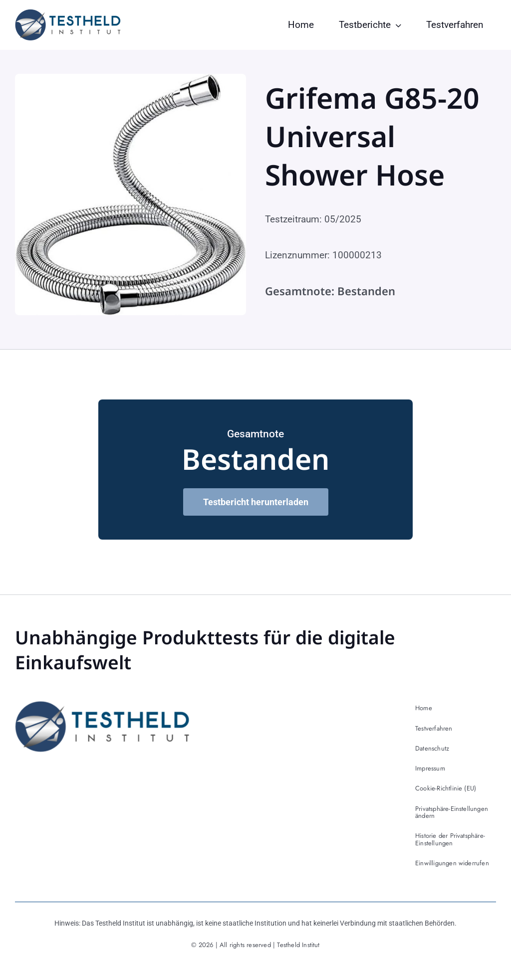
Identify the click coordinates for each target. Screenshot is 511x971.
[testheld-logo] (68, 13)
